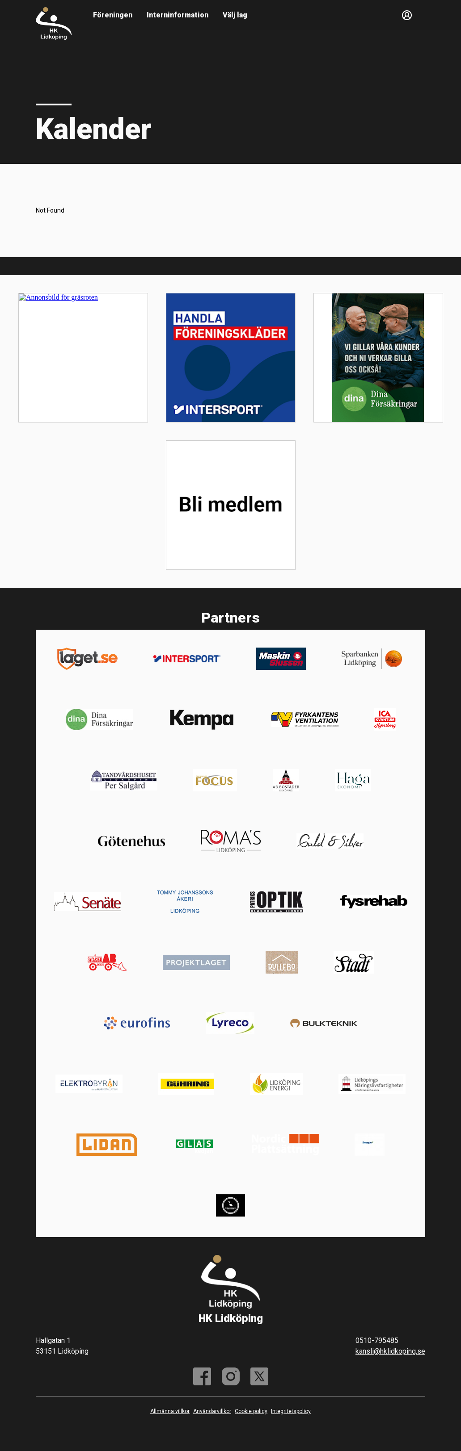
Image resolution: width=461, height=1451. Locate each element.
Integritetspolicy (291, 1411)
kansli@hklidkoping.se (390, 1351)
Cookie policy (251, 1411)
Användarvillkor (212, 1411)
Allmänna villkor (170, 1411)
